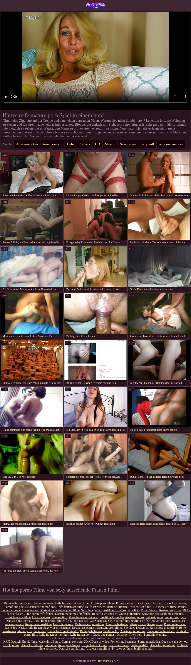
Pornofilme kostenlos (123, 641)
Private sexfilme (122, 648)
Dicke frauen (30, 610)
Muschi (110, 144)
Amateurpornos (134, 617)
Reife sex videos (95, 606)
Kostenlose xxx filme (18, 617)
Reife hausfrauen (119, 645)
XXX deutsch (98, 620)
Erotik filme (29, 641)
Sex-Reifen (128, 144)
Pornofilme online (155, 634)
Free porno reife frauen (39, 613)
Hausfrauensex (41, 617)
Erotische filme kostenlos (63, 631)
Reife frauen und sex (104, 613)
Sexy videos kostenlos (56, 627)
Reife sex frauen (117, 606)
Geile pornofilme (118, 620)
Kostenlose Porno (49, 641)
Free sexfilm (59, 617)
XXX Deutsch (12, 641)
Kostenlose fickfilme (94, 645)
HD (97, 144)
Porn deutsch (81, 620)
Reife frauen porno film (53, 634)
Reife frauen (62, 603)
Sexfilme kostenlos (114, 610)
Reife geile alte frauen (18, 603)
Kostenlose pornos (175, 603)
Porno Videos (149, 610)
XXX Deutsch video (149, 603)
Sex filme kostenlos (112, 617)
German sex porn (159, 620)
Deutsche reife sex (32, 645)
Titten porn (135, 634)
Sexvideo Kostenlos (136, 627)
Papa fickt (133, 610)
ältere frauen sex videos (83, 617)
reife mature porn (171, 144)
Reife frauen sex (95, 5)
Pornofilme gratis (15, 606)
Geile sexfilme (80, 603)
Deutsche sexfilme (140, 606)
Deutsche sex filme (164, 606)
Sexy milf (147, 144)
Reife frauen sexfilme (38, 624)
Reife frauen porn (80, 634)
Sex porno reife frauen (161, 631)
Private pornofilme (102, 603)
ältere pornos (138, 624)
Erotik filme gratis (44, 620)
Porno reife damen (117, 624)
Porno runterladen (149, 641)
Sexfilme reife (139, 620)
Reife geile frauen (91, 631)
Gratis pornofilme (130, 613)
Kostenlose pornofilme (41, 606)
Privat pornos (11, 645)
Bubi (70, 144)
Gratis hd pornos (63, 624)
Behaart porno (154, 617)
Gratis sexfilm (139, 645)
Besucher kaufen (108, 661)
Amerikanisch (52, 144)
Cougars (84, 144)
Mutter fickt (64, 620)
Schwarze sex (150, 613)
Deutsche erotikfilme (109, 627)
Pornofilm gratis (43, 603)
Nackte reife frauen (30, 627)
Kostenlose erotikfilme (164, 627)
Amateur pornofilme (132, 631)
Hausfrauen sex (126, 603)
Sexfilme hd (111, 631)
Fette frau (40, 631)
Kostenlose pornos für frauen (72, 613)
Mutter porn (24, 631)
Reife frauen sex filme (70, 606)
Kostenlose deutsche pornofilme (59, 610)
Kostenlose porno (170, 610)
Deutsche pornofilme (162, 645)
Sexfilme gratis (142, 648)
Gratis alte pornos (104, 634)
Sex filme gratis (91, 610)
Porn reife (51, 645)
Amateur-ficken (27, 144)
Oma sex (122, 634)
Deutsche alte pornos (18, 620)
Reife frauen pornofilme (89, 624)
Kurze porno (155, 624)
